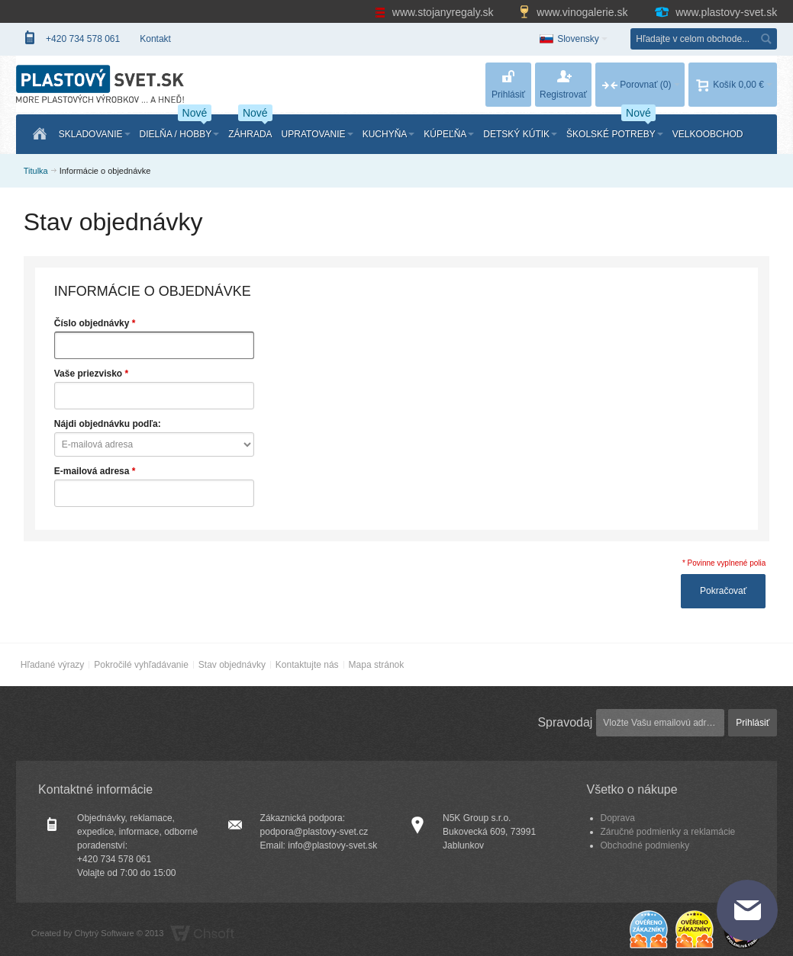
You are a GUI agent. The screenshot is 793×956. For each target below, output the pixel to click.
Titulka (36, 170)
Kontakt (155, 39)
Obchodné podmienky (645, 845)
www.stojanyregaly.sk (436, 12)
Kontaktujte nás (307, 664)
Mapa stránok (377, 664)
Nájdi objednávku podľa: (107, 424)
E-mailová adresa (92, 471)
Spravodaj (564, 722)
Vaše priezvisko (88, 373)
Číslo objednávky (92, 323)
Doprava (618, 818)
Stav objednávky (232, 664)
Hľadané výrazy (53, 664)
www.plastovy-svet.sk (715, 12)
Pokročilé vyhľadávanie (141, 664)
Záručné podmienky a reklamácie (668, 831)
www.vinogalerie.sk (574, 12)
